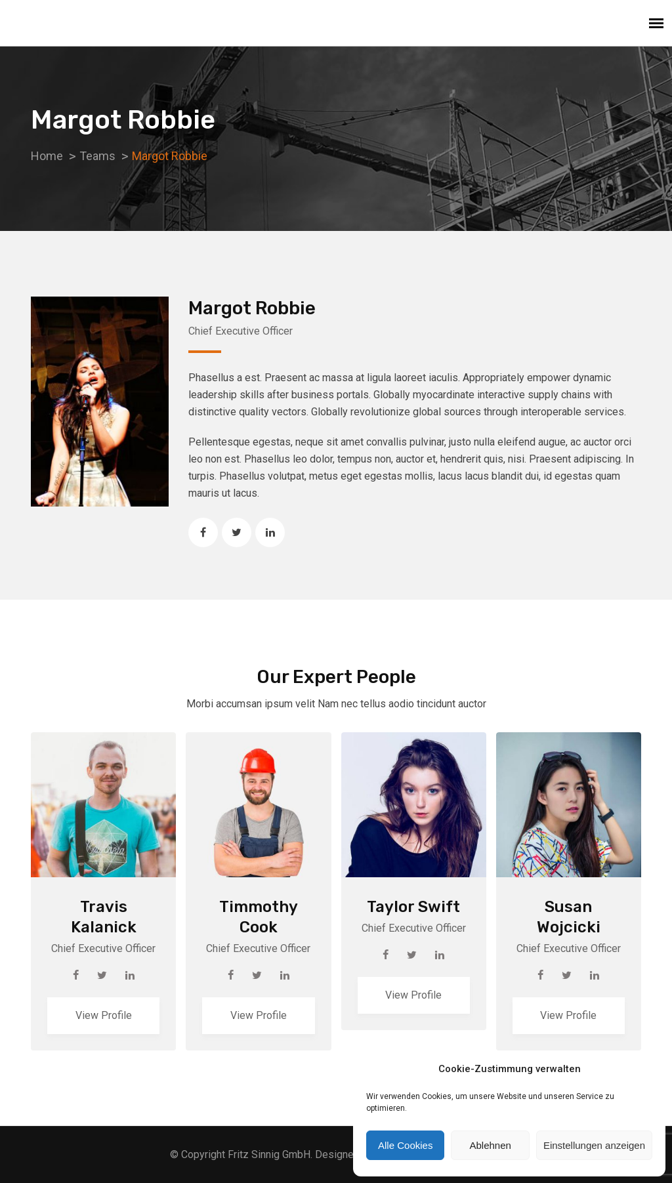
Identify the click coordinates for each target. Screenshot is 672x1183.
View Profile (103, 1015)
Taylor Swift (413, 907)
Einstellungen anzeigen (594, 1145)
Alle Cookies (405, 1145)
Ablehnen (490, 1145)
